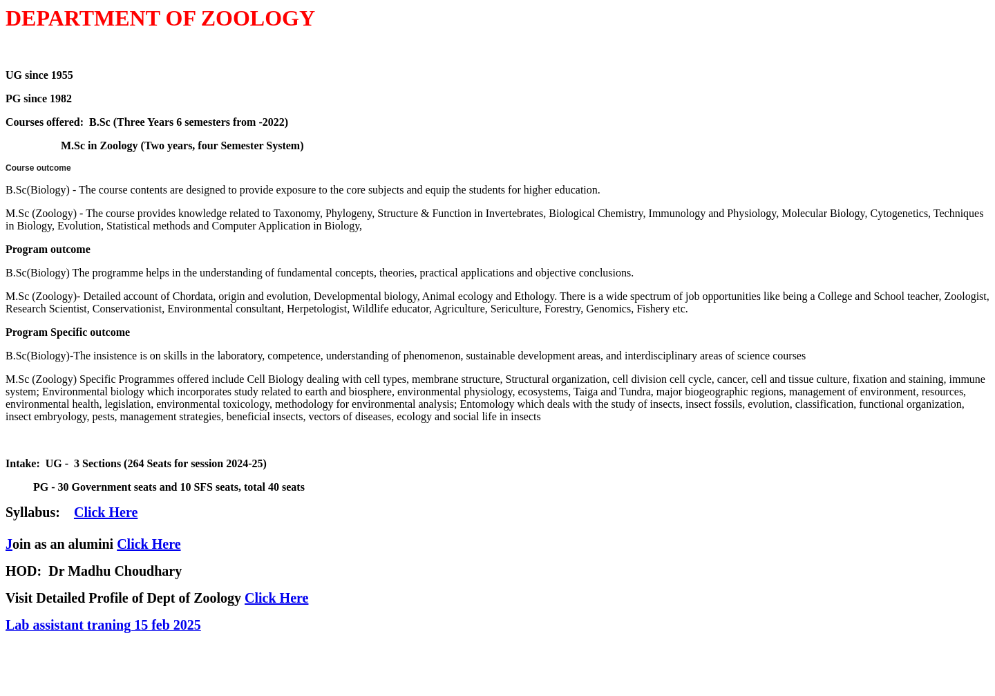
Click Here (148, 544)
